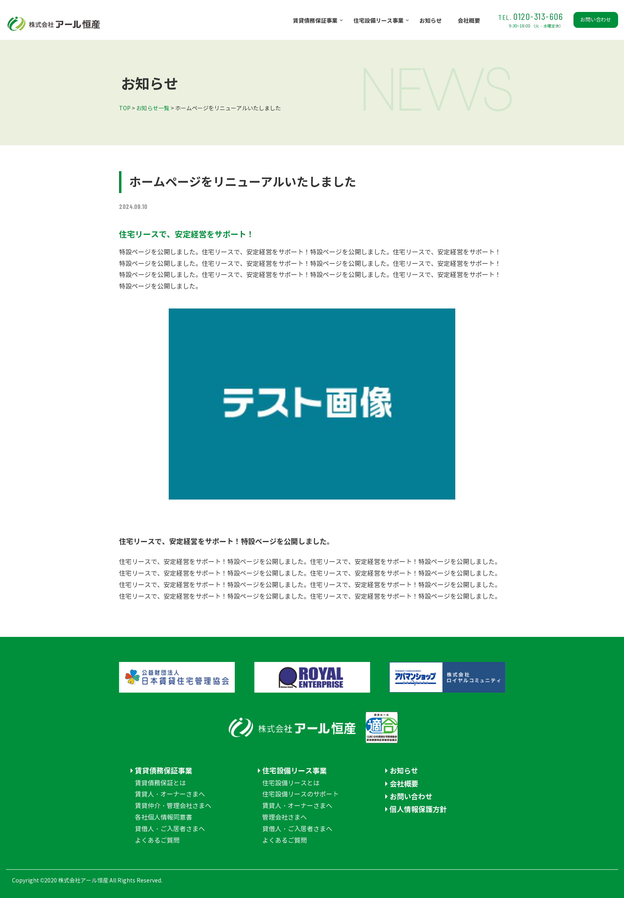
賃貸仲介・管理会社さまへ (173, 806)
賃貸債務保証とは (160, 783)
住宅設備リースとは (291, 783)
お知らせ (430, 20)
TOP (125, 108)
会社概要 (469, 20)
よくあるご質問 (157, 840)
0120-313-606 (530, 19)
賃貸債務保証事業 (315, 20)
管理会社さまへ (284, 817)
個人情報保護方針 (418, 809)
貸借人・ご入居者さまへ (170, 829)
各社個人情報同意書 (163, 817)
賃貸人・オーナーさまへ (170, 794)
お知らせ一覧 (153, 108)
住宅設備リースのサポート (300, 794)
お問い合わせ (595, 20)
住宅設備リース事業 (378, 20)
